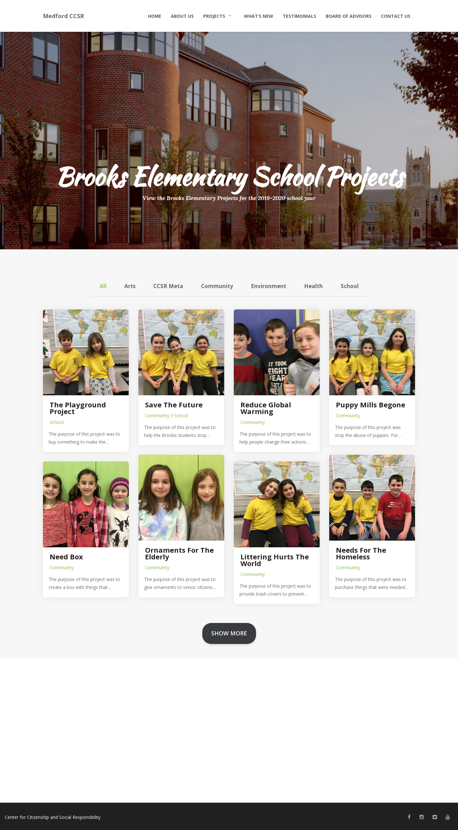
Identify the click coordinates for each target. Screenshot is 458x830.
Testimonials (299, 16)
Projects (214, 16)
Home (154, 16)
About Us (182, 16)
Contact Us (395, 16)
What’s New (258, 16)
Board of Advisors (348, 16)
